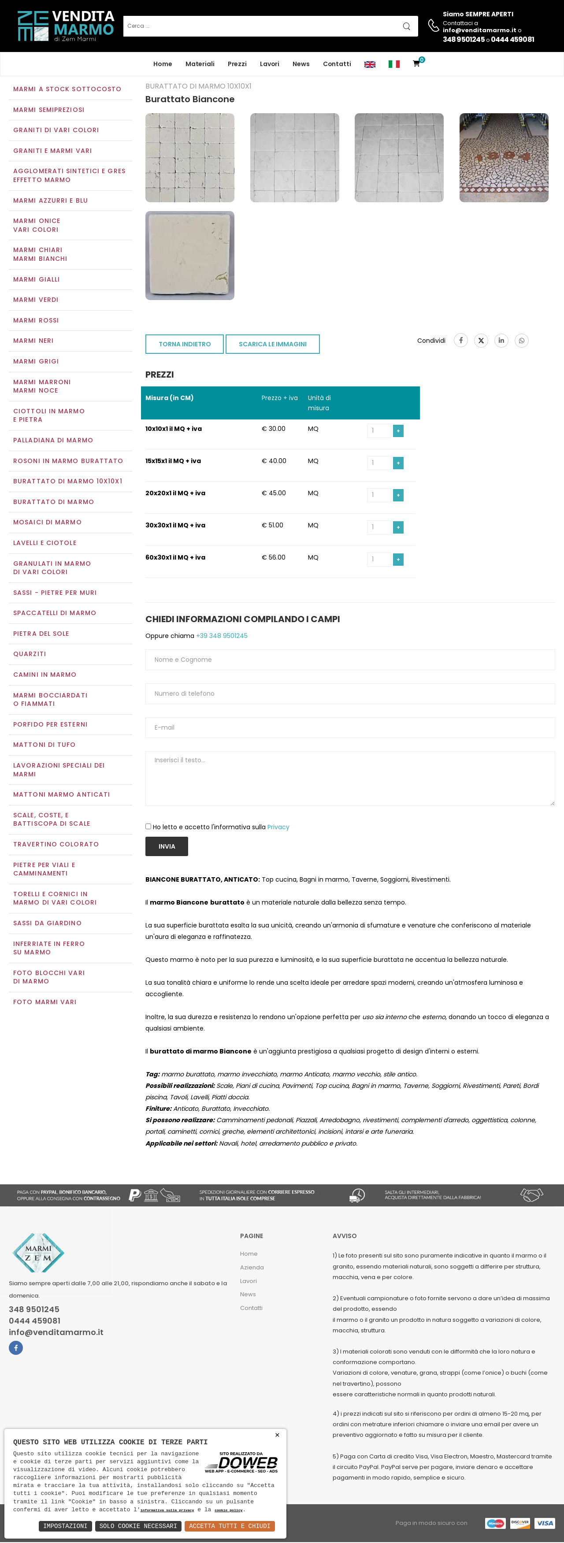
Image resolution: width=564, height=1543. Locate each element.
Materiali (200, 63)
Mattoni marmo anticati (61, 795)
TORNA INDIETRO (185, 345)
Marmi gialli (36, 280)
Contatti (337, 63)
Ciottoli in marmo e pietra (49, 416)
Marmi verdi (36, 301)
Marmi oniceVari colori (36, 226)
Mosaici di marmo (47, 523)
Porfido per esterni (50, 725)
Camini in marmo (45, 675)
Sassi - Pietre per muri (55, 593)
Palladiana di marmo (53, 441)
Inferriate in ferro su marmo (49, 949)
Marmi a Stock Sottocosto (67, 89)
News (301, 63)
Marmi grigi (36, 362)
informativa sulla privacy (167, 1510)
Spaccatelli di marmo (54, 614)
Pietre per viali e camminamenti (44, 870)
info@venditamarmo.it (56, 1333)
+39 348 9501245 (221, 636)
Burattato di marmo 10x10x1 (67, 482)
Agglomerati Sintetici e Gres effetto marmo (69, 176)
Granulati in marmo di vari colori (52, 569)
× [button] (277, 1435)
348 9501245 (464, 39)
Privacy (278, 828)
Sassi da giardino (47, 924)
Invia (167, 847)
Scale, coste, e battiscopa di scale (51, 820)
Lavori (269, 63)
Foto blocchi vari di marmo (49, 978)
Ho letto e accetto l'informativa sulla (221, 828)
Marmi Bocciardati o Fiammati (50, 700)
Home (162, 63)
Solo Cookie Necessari (138, 1526)
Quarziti (29, 655)
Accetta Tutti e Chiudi (230, 1526)
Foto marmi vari (45, 1002)
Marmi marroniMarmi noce (42, 387)
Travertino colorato (56, 845)
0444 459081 (512, 39)
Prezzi (237, 63)
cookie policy (228, 1510)
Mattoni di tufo (44, 746)
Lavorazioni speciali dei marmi (59, 770)
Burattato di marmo (53, 502)
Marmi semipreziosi (49, 110)
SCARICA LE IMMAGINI (273, 345)
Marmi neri (33, 342)
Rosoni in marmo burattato (68, 461)
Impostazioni (65, 1526)
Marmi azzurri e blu (50, 201)
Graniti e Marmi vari (52, 151)
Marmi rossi (36, 321)
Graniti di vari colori (56, 131)
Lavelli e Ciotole (45, 543)
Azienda (252, 1268)
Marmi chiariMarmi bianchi (40, 255)
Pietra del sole (41, 634)
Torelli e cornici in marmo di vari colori (55, 899)
